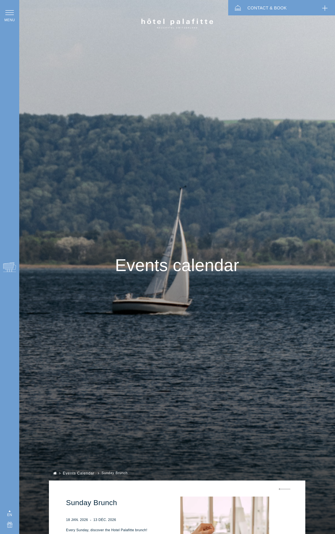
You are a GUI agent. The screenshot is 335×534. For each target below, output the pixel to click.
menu (9, 20)
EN (9, 515)
